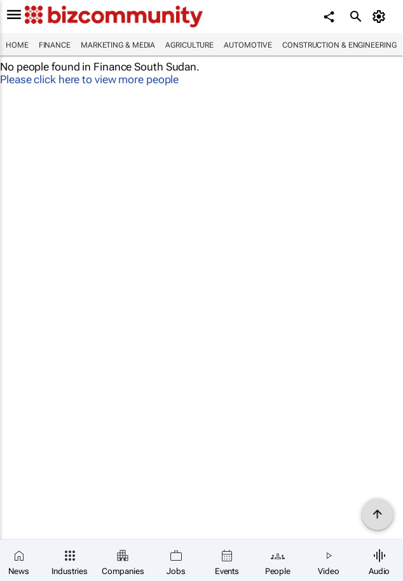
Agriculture (189, 45)
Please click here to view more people (89, 79)
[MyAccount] (381, 16)
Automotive (248, 45)
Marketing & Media (118, 45)
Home (17, 45)
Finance (55, 45)
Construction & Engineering (339, 45)
